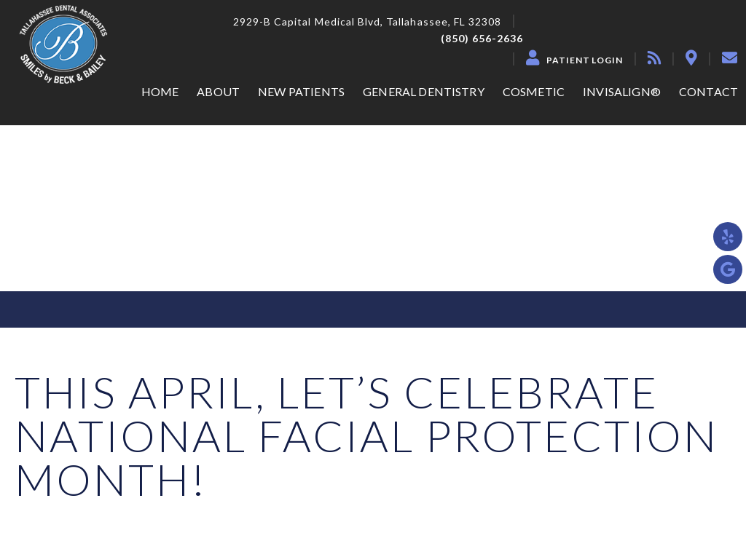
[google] (727, 269)
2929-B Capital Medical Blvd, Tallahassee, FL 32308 (367, 21)
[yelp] (727, 236)
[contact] (729, 57)
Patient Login (584, 60)
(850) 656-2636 (482, 38)
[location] (691, 57)
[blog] (654, 57)
